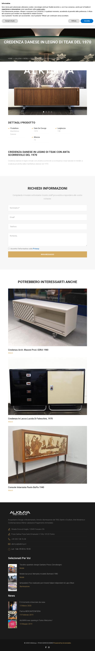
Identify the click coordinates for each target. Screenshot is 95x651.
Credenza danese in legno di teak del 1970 (47, 58)
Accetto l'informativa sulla (25, 249)
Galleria (18, 58)
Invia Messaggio (47, 254)
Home (10, 58)
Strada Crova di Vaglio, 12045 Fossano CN (27, 529)
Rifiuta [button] (74, 21)
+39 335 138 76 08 (18, 539)
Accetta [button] (87, 21)
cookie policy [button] (40, 9)
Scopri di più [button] (10, 21)
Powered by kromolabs (62, 643)
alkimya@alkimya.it (18, 544)
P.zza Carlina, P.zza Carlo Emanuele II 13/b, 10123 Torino (33, 534)
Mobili (25, 58)
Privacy (36, 249)
